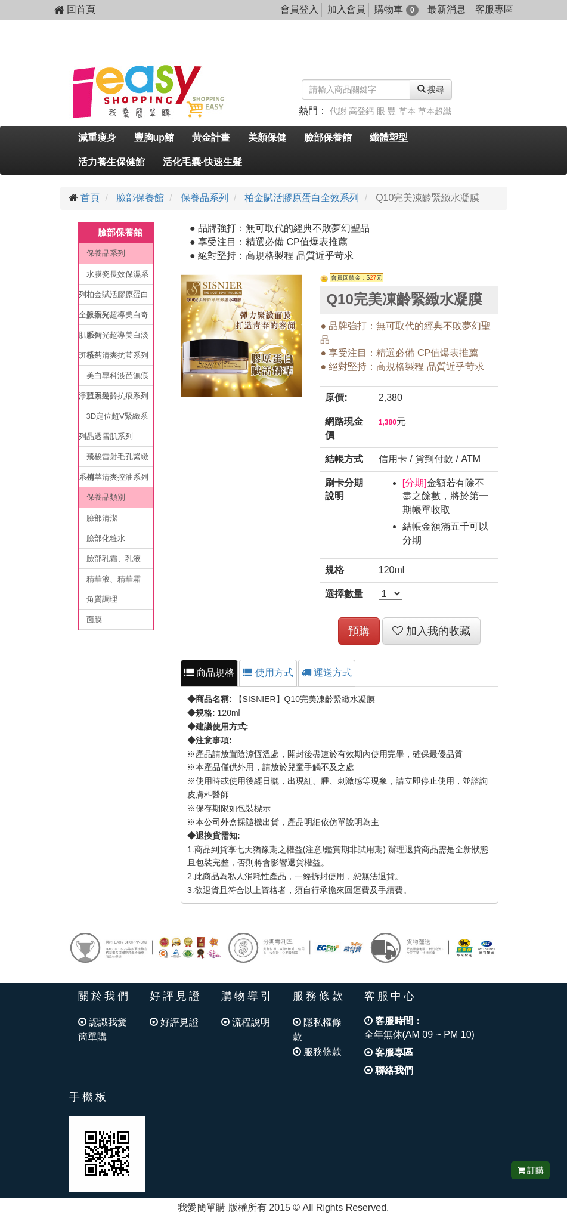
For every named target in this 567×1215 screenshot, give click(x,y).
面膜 (94, 619)
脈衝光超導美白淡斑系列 (113, 337)
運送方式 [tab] (327, 672)
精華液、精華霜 (113, 578)
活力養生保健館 (111, 162)
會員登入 (299, 9)
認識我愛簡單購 (102, 1029)
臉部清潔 (101, 518)
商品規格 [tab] (209, 672)
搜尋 (431, 89)
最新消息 (446, 9)
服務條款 (317, 1052)
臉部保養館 (328, 137)
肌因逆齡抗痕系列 (117, 395)
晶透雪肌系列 (109, 436)
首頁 (90, 198)
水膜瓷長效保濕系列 (113, 277)
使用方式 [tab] (268, 672)
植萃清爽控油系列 (117, 476)
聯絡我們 (388, 1070)
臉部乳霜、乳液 (113, 558)
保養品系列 (204, 198)
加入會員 (346, 9)
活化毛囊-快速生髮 (202, 162)
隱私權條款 (317, 1029)
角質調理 (101, 599)
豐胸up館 (154, 137)
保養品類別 (105, 497)
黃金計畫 (211, 137)
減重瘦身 (97, 137)
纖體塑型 (389, 137)
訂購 (531, 1170)
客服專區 (494, 9)
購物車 (396, 9)
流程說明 (245, 1022)
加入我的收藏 (431, 631)
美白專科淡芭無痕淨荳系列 (113, 378)
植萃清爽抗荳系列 (117, 355)
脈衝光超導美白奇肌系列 (113, 317)
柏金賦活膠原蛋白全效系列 (301, 198)
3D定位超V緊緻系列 (113, 419)
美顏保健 (267, 137)
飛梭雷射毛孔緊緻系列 (113, 459)
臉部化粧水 (105, 538)
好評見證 (174, 1022)
